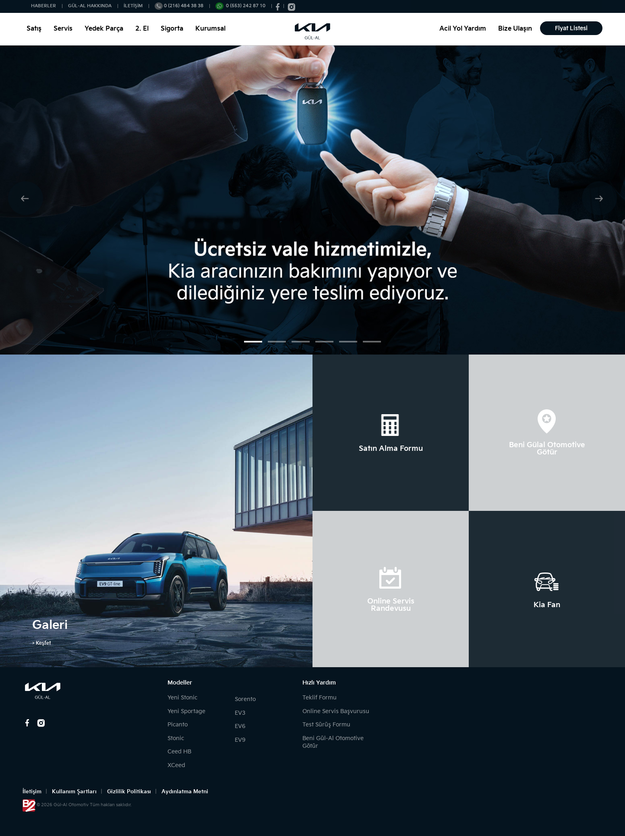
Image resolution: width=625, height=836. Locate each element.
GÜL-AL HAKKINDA (90, 5)
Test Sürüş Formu (326, 724)
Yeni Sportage (186, 711)
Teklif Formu (319, 697)
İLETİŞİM (133, 5)
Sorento (245, 699)
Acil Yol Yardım (462, 29)
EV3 (240, 712)
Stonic (176, 738)
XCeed (176, 765)
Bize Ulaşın (515, 29)
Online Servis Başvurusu (335, 711)
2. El (142, 29)
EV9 (240, 739)
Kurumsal (210, 29)
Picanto (178, 724)
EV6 (240, 726)
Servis (63, 29)
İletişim (32, 791)
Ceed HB (179, 751)
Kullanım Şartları (74, 791)
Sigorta (172, 29)
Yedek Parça (104, 29)
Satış (34, 29)
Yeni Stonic (182, 697)
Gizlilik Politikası (129, 791)
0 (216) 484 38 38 (183, 5)
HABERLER (43, 5)
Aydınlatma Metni (184, 791)
